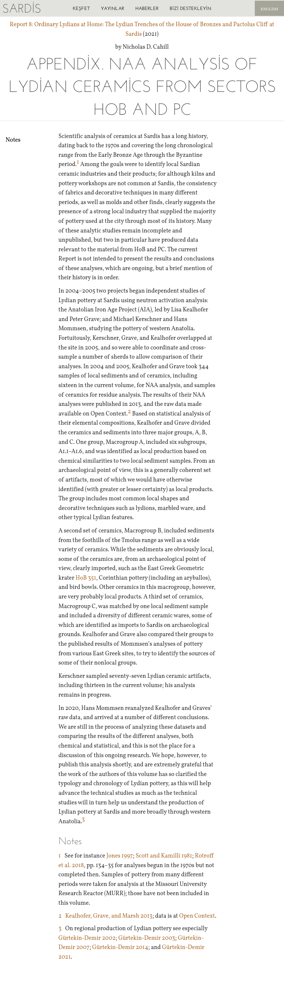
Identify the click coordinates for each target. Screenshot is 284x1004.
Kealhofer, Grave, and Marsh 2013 (109, 916)
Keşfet (81, 8)
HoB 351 (85, 578)
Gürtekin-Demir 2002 (87, 938)
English (269, 9)
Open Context (197, 916)
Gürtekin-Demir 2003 (146, 938)
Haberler (147, 8)
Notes (13, 140)
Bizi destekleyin (190, 8)
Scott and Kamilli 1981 (164, 856)
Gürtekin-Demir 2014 (120, 947)
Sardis (21, 8)
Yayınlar (112, 8)
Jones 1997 (119, 856)
